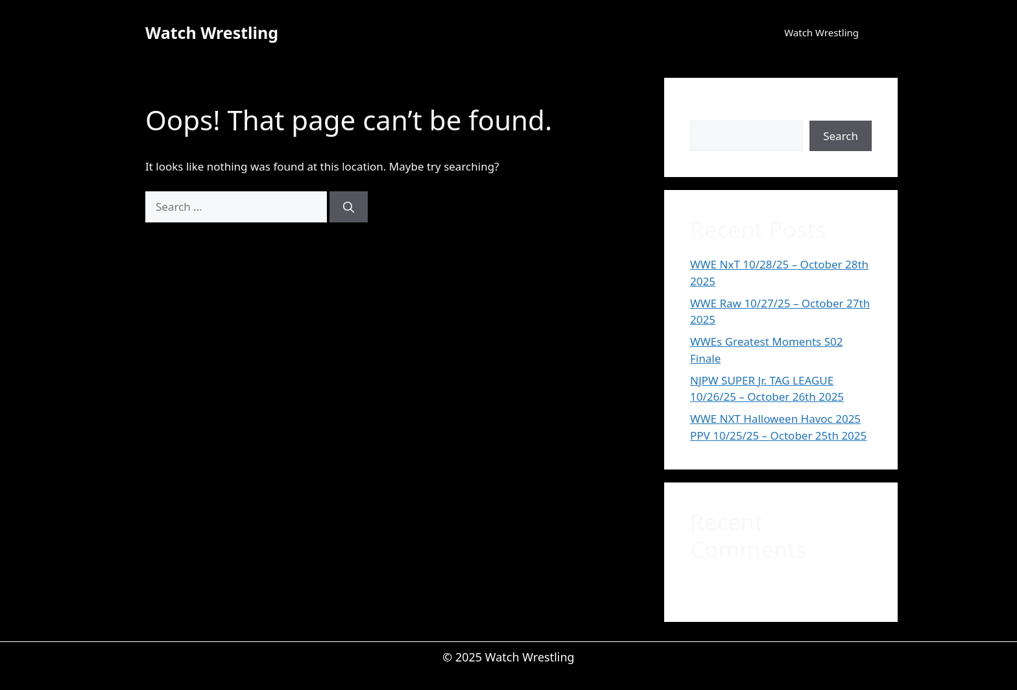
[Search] (348, 206)
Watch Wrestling (211, 32)
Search (707, 111)
